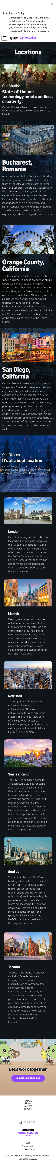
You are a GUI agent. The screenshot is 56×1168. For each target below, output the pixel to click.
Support (28, 1108)
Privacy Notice (28, 1146)
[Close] (52, 3)
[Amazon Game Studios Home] (23, 38)
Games (28, 1101)
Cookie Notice (28, 1149)
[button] (4, 38)
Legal (28, 1142)
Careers (28, 1106)
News (28, 1103)
